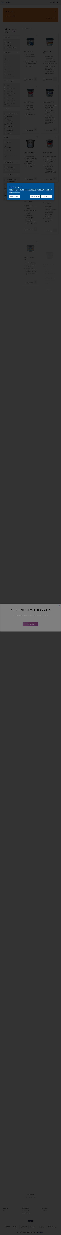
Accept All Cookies (35, 196)
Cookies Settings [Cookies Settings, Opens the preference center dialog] (14, 196)
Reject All (46, 196)
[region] (30, 191)
